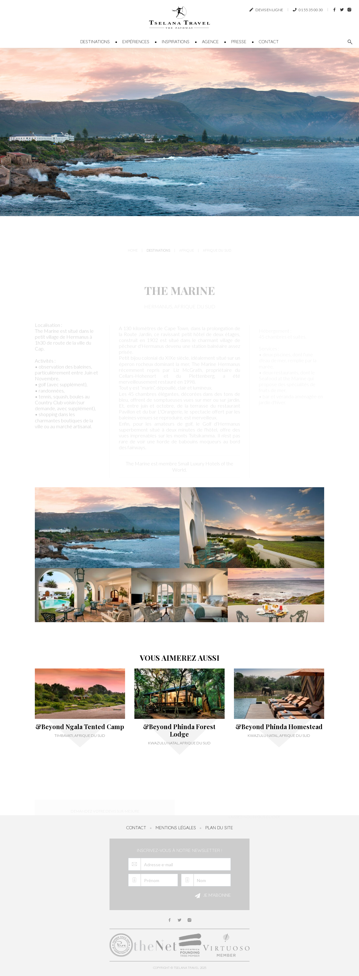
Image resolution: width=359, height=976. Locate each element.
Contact (269, 41)
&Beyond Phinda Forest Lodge (179, 730)
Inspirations (175, 41)
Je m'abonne (212, 895)
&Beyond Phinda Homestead (279, 726)
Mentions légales (176, 827)
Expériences (135, 41)
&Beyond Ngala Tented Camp (79, 726)
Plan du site (219, 827)
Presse (238, 41)
